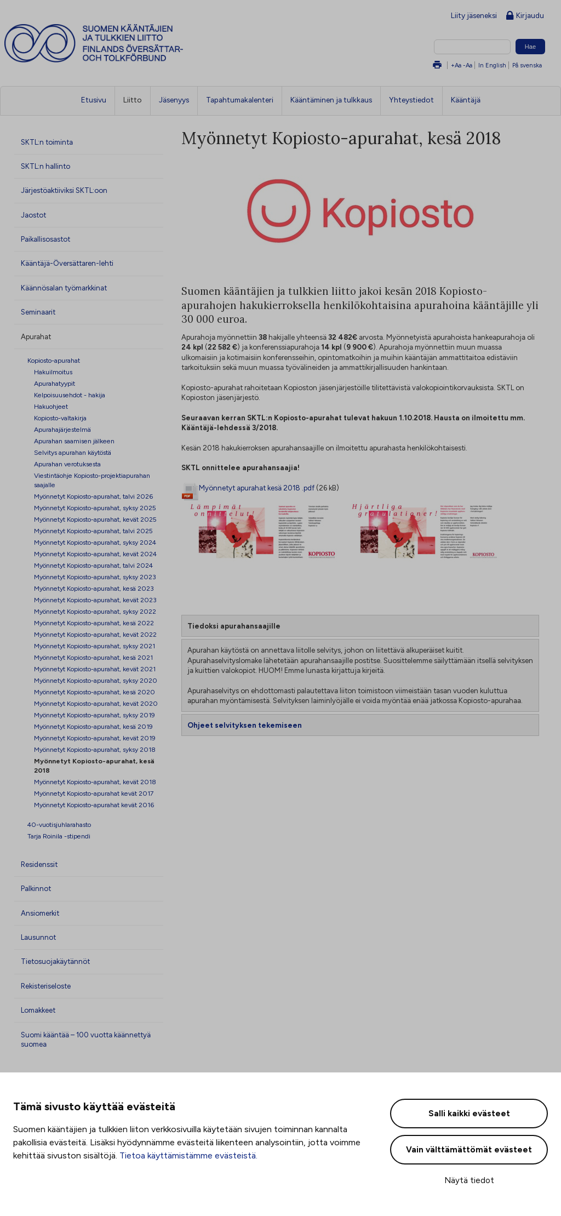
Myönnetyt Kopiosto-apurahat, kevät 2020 (96, 703)
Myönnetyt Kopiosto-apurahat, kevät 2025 (95, 519)
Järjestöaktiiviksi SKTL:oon (64, 190)
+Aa (456, 65)
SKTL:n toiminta (47, 142)
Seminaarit (38, 311)
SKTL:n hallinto (45, 166)
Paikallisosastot (45, 239)
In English (492, 65)
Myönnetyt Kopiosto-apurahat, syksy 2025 (95, 508)
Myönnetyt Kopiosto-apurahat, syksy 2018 (95, 749)
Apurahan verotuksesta (67, 464)
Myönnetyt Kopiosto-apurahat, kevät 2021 (95, 669)
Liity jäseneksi (474, 15)
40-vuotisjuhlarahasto (59, 824)
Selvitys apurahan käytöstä (72, 452)
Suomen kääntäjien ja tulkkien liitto (139, 43)
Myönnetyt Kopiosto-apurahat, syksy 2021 (94, 646)
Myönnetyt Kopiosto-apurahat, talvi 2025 (93, 531)
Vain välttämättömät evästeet (469, 1150)
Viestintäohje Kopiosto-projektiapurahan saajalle (92, 480)
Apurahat (36, 336)
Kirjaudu (525, 16)
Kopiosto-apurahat (53, 360)
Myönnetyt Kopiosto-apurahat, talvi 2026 (93, 496)
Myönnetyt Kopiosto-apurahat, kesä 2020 (94, 692)
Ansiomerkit (40, 913)
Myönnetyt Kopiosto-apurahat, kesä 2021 (93, 657)
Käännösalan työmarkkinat (64, 287)
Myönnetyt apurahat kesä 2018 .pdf (256, 487)
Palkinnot (36, 888)
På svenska (527, 65)
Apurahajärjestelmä (62, 429)
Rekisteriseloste (46, 985)
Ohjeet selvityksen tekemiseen (244, 725)
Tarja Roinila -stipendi (58, 836)
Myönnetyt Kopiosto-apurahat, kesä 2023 (94, 588)
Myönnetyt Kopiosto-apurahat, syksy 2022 (95, 611)
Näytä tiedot (469, 1180)
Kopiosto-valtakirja (60, 418)
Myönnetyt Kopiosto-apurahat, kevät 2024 (95, 554)
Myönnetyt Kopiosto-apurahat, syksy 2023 (95, 577)
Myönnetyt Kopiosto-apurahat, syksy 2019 (94, 715)
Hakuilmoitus (53, 372)
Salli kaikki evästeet (469, 1113)
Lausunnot (38, 937)
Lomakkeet (38, 1010)
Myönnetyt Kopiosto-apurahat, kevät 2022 (95, 634)
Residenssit (39, 864)
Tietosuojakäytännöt (55, 961)
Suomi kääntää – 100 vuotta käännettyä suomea (86, 1039)
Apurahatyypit (54, 383)
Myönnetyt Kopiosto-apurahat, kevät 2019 (95, 738)
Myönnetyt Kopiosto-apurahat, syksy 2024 (95, 542)
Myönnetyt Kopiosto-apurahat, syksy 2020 (95, 680)
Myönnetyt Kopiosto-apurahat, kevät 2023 (95, 600)
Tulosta (437, 65)
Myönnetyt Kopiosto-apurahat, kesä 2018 (94, 765)
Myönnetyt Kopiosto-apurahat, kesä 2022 (94, 623)
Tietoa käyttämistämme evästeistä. (188, 1155)
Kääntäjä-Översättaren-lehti (67, 263)
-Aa (467, 65)
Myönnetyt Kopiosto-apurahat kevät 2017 (94, 793)
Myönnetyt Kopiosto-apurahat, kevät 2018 (95, 782)
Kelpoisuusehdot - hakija (69, 395)
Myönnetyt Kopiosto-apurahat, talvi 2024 (93, 565)
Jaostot (33, 214)
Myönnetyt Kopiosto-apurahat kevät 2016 (94, 805)
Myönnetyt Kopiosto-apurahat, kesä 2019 (93, 726)
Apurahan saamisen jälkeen (74, 441)
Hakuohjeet (51, 406)
